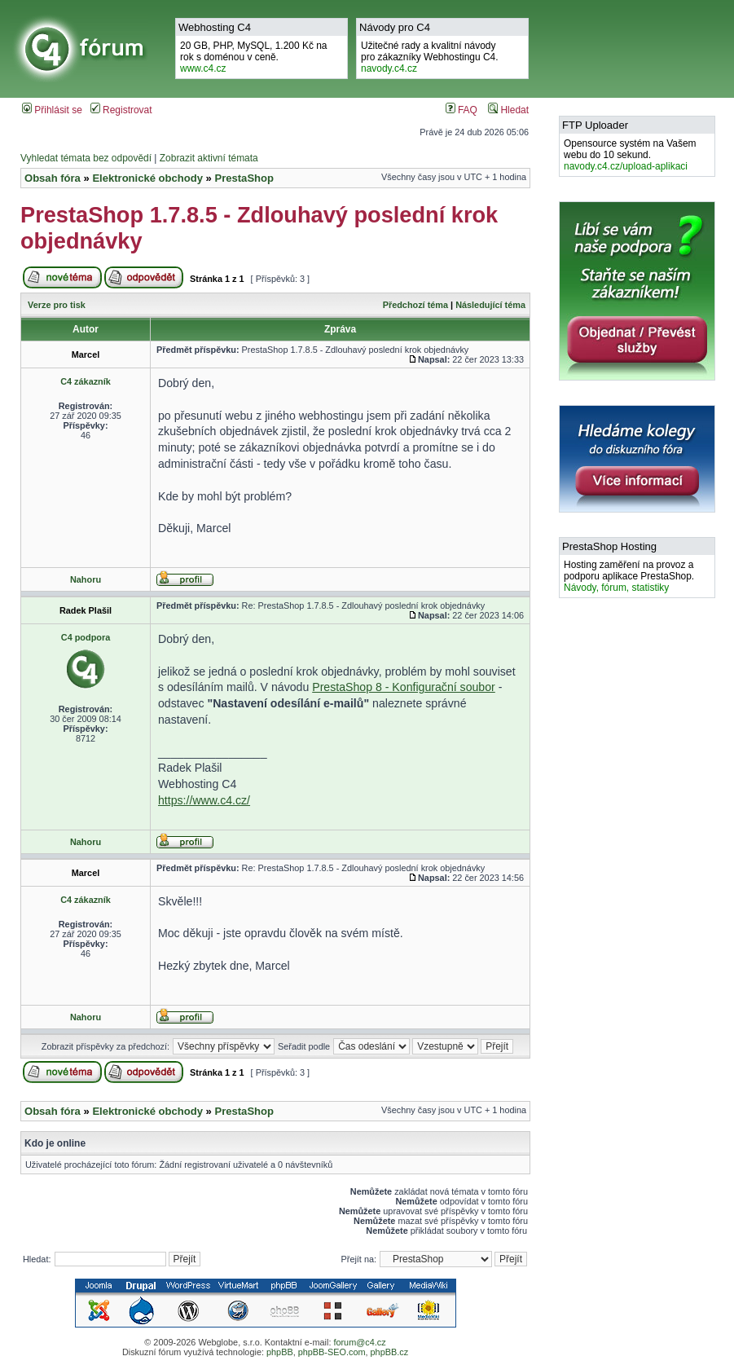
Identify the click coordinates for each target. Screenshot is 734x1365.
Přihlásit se (52, 110)
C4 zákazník (85, 381)
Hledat (508, 110)
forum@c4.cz (359, 1342)
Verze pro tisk (57, 305)
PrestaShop (244, 178)
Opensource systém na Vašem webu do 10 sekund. (630, 155)
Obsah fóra (52, 178)
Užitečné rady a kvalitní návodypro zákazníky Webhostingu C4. (430, 57)
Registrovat (121, 110)
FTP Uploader (595, 125)
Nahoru (85, 579)
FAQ (461, 110)
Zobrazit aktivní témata (209, 158)
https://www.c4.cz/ (204, 800)
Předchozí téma (415, 305)
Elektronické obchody (147, 178)
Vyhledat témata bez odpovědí (86, 158)
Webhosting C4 (214, 27)
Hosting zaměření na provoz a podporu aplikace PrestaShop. (629, 576)
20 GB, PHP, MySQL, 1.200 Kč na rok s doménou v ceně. (253, 57)
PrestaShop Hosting (609, 546)
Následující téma (490, 305)
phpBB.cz (390, 1352)
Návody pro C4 (394, 27)
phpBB (279, 1352)
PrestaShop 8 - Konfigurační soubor (403, 687)
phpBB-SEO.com (332, 1352)
